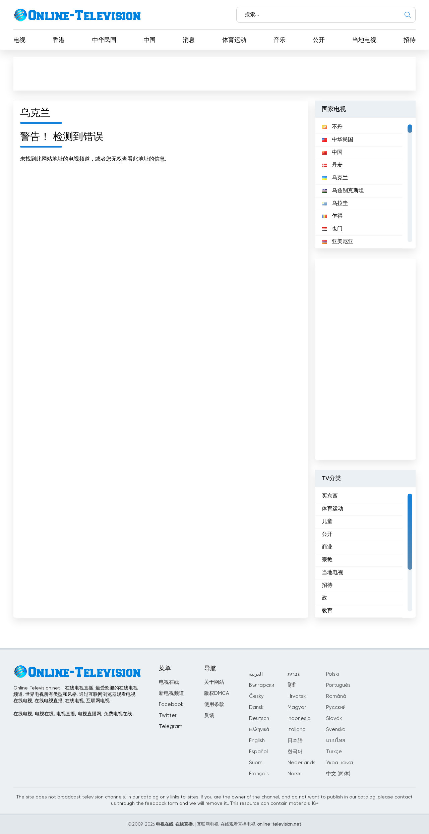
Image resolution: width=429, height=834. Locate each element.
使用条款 (214, 704)
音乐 (279, 40)
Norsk (294, 773)
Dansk (256, 707)
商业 (327, 547)
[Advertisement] (214, 73)
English (257, 740)
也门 (332, 229)
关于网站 (214, 682)
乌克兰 (335, 178)
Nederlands (301, 762)
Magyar (297, 707)
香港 (59, 40)
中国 (149, 40)
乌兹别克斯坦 (343, 190)
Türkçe (334, 751)
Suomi (256, 762)
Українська (339, 762)
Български (261, 685)
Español (258, 751)
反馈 (209, 715)
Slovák (334, 718)
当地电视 (364, 40)
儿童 (327, 521)
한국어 (295, 751)
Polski (332, 674)
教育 (327, 611)
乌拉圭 (335, 203)
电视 (19, 40)
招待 (410, 40)
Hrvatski (297, 696)
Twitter (168, 715)
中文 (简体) (338, 773)
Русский (336, 707)
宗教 (327, 560)
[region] (365, 183)
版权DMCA (216, 693)
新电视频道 (171, 693)
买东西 (330, 496)
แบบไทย (335, 740)
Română (336, 696)
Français (259, 773)
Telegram (170, 726)
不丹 (332, 127)
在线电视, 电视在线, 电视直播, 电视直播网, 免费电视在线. (73, 714)
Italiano (297, 729)
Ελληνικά (259, 729)
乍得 (332, 216)
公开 (319, 40)
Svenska (336, 729)
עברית (294, 674)
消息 (189, 40)
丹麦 (332, 165)
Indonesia (299, 718)
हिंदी (292, 685)
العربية (256, 674)
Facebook (171, 704)
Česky (256, 696)
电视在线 (169, 682)
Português (338, 685)
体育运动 (234, 40)
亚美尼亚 (337, 241)
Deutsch (259, 718)
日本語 (295, 740)
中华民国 (104, 40)
